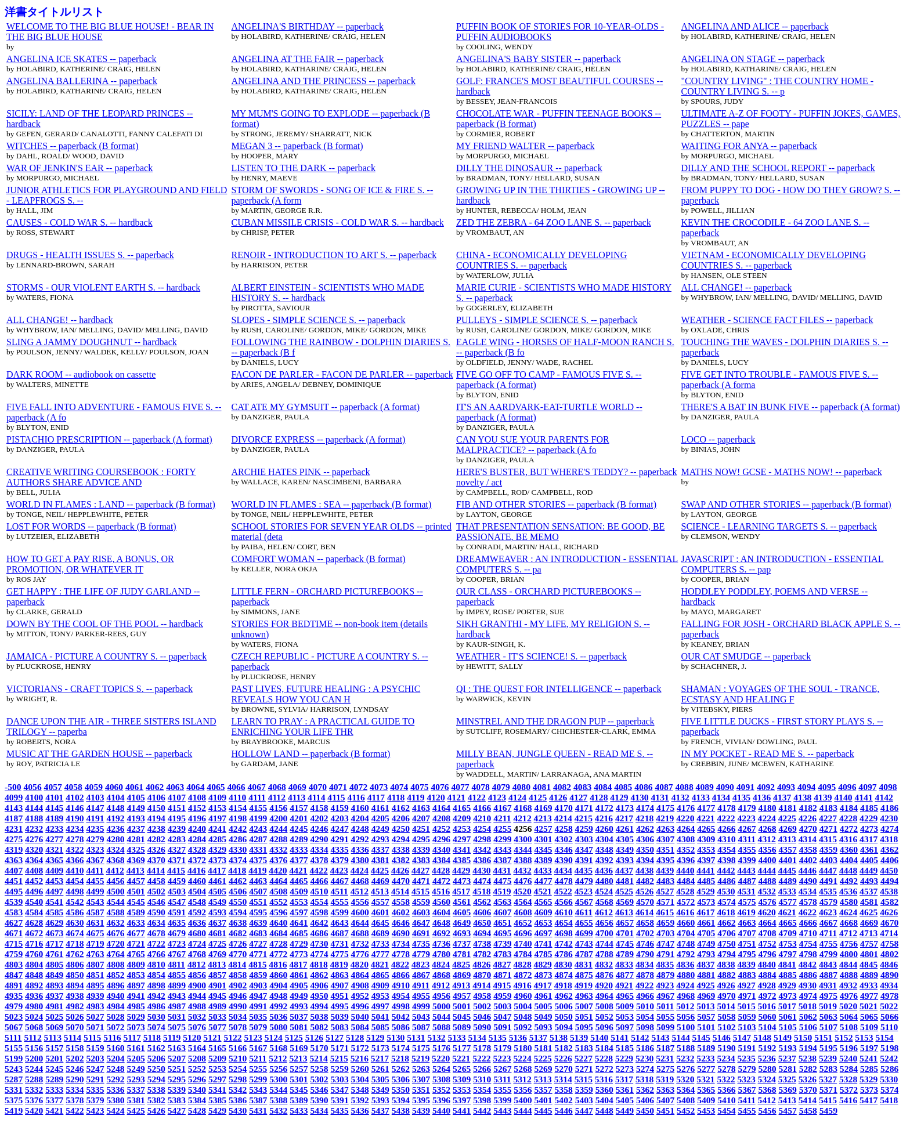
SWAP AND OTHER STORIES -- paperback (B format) (786, 504)
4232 (34, 829)
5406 (645, 1100)
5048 (523, 1016)
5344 (278, 1090)
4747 (665, 943)
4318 (889, 839)
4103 (95, 797)
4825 (461, 964)
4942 (156, 996)
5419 (14, 1110)
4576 (767, 902)
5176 (441, 1048)
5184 (604, 1048)
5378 (75, 1100)
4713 (869, 933)
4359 (828, 849)
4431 (502, 870)
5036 (278, 1016)
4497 (54, 891)
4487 (747, 881)
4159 (340, 808)
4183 (828, 808)
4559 (421, 902)
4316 (848, 839)
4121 (456, 797)
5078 (238, 1027)
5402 (564, 1100)
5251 (177, 1069)
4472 (441, 881)
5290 (75, 1079)
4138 (802, 797)
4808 (115, 964)
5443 (502, 1110)
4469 (380, 881)
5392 (360, 1100)
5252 (197, 1069)
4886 (808, 975)
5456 (767, 1110)
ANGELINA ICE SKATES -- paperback (81, 59)
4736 (441, 943)
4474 (482, 881)
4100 (34, 797)
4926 (726, 985)
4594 (238, 912)
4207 (421, 818)
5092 (523, 1027)
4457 (136, 881)
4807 (95, 964)
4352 (686, 849)
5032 (197, 1016)
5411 (746, 1100)
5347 (340, 1090)
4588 (115, 912)
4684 (278, 933)
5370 (808, 1090)
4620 (767, 912)
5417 (869, 1100)
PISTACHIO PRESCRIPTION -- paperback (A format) (109, 439)
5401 (543, 1100)
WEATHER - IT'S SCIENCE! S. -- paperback (541, 656)
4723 (177, 943)
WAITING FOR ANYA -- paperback (749, 146)
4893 (54, 985)
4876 (604, 975)
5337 (136, 1090)
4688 (360, 933)
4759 (14, 954)
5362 (645, 1090)
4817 (298, 964)
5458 (808, 1110)
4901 (217, 985)
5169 (299, 1048)
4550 (238, 902)
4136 (762, 797)
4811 (176, 964)
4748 (686, 943)
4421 (298, 870)
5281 (788, 1069)
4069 (297, 787)
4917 (543, 985)
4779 (421, 954)
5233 (705, 1058)
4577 (788, 902)
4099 (14, 797)
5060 (767, 1016)
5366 (726, 1090)
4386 (482, 860)
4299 (502, 839)
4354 (726, 849)
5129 (375, 1037)
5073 (136, 1027)
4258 (564, 829)
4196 (197, 818)
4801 (869, 954)
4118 (396, 797)
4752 (767, 943)
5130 (396, 1037)
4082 (562, 787)
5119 (171, 1037)
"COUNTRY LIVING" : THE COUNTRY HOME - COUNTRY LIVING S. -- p (777, 86)
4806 (75, 964)
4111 (256, 797)
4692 (441, 933)
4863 (340, 975)
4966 (645, 996)
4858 (238, 975)
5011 (665, 1006)
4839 (747, 964)
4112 (277, 797)
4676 (115, 933)
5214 (319, 1058)
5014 (726, 1006)
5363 (665, 1090)
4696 (523, 933)
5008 (604, 1006)
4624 (848, 912)
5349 (380, 1090)
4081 (542, 787)
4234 (75, 829)
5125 (294, 1037)
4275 (14, 839)
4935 (14, 996)
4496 (34, 891)
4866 (401, 975)
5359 (584, 1090)
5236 (767, 1058)
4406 (889, 860)
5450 (645, 1110)
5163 (177, 1048)
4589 (136, 912)
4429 (461, 870)
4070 (318, 787)
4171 (584, 808)
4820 (360, 964)
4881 (706, 975)
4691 (421, 933)
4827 (502, 964)
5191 (747, 1048)
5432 (278, 1110)
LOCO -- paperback (718, 439)
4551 (258, 902)
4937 (54, 996)
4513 (380, 891)
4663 (747, 922)
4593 (217, 912)
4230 (889, 818)
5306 (401, 1079)
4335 (340, 849)
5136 (518, 1037)
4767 (177, 954)
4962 (564, 996)
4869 (462, 975)
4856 (197, 975)
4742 (564, 943)
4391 (584, 860)
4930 (808, 985)
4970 (726, 996)
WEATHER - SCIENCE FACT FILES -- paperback (777, 320)
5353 (462, 1090)
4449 (869, 870)
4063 (175, 787)
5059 (747, 1016)
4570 (645, 902)
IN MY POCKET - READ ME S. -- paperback (767, 754)
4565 (543, 902)
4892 (34, 985)
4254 (482, 829)
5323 (747, 1079)
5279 (747, 1069)
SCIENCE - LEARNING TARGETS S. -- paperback (779, 526)
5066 (889, 1016)
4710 (808, 933)
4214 (563, 818)
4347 (584, 849)
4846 (889, 964)
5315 (584, 1079)
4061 (134, 787)
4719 (95, 943)
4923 (665, 985)
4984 (115, 1006)
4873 (543, 975)
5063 (828, 1016)
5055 (665, 1016)
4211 (502, 818)
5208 (197, 1058)
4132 (680, 797)
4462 (238, 881)
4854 (156, 975)
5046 (482, 1016)
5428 (197, 1110)
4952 (360, 996)
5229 (624, 1058)
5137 (538, 1037)
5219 (420, 1058)
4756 (849, 943)
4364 (34, 860)
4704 (686, 933)
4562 (482, 902)
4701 (625, 933)
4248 (360, 829)
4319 (14, 849)
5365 (706, 1090)
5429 (217, 1110)
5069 (54, 1027)
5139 (579, 1037)
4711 (828, 933)
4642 (319, 922)
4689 (380, 933)
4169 (543, 808)
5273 (625, 1069)
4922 (644, 985)
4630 (75, 922)
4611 (584, 912)
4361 (869, 849)
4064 (195, 787)
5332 (34, 1090)
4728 (278, 943)
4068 (277, 787)
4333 (299, 849)
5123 (253, 1037)
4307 (665, 839)
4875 (584, 975)
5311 (502, 1079)
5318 (644, 1079)
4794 (726, 954)
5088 (441, 1027)
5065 (869, 1016)
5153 (864, 1037)
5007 (584, 1006)
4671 (14, 933)
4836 (685, 964)
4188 (34, 818)
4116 (356, 797)
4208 (441, 818)
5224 (522, 1058)
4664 (767, 922)
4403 (828, 860)
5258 (319, 1069)
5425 (136, 1110)
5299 (258, 1079)
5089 (462, 1027)
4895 (95, 985)
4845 (869, 964)
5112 (32, 1037)
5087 (421, 1027)
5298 (238, 1079)
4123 (497, 797)
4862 (319, 975)
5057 (706, 1016)
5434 (319, 1110)
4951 (340, 996)
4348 (604, 849)
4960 (523, 996)
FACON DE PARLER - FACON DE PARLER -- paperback (342, 374)
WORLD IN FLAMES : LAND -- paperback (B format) (110, 504)
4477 (543, 881)
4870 (482, 975)
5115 (92, 1037)
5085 (380, 1027)
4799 (828, 954)
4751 (747, 943)
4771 (258, 954)
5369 (788, 1090)
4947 (258, 996)
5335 (95, 1090)
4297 (462, 839)
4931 (828, 985)
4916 (522, 985)
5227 (584, 1058)
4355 (747, 849)
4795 (747, 954)
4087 (664, 787)
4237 (136, 829)
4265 (706, 829)
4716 (34, 943)
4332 (278, 849)
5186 (645, 1048)
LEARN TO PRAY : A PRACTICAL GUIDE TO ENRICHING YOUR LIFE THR (323, 726)
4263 (665, 829)
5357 (543, 1090)
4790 (645, 954)
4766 (156, 954)
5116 (112, 1037)
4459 (177, 881)
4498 (75, 891)
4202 (319, 818)
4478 (564, 881)
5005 (543, 1006)
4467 (340, 881)
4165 (462, 808)
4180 (767, 808)
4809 (136, 964)
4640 (278, 922)
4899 (177, 985)
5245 (54, 1069)
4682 (238, 933)
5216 (360, 1058)
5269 (543, 1069)
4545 (136, 902)
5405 (625, 1100)
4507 (258, 891)
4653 (543, 922)
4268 (767, 829)
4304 (604, 839)
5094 (564, 1027)
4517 (461, 891)
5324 (767, 1079)
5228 (604, 1058)
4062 (155, 787)
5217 (380, 1058)
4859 (258, 975)
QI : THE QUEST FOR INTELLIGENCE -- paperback (559, 689)
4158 (319, 808)
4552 (278, 902)
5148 (762, 1037)
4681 (217, 933)
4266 (726, 829)
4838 (726, 964)
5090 (482, 1027)
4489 (788, 881)
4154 (238, 808)
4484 (686, 881)
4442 (726, 870)
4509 (299, 891)
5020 (848, 1006)
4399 (747, 860)
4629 (54, 922)
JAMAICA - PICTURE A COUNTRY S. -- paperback (106, 656)
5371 (828, 1090)
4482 (645, 881)
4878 (645, 975)
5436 (360, 1110)
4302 (564, 839)
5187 (665, 1048)
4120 (436, 797)
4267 (747, 829)
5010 (645, 1006)
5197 (869, 1048)
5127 (335, 1037)
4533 (787, 891)
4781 (462, 954)
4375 (258, 860)
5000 (441, 1006)
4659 (665, 922)
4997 (380, 1006)
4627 (14, 922)
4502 (156, 891)
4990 (238, 1006)
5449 (625, 1110)
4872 (523, 975)
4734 (401, 943)
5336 (115, 1090)
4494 (889, 881)
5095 (584, 1027)
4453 (54, 881)
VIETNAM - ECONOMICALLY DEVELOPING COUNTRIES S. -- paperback (773, 260)
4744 (604, 943)
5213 (298, 1058)
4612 (604, 912)
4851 (95, 975)
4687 (340, 933)
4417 (217, 870)
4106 (156, 797)
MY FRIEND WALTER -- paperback (525, 146)
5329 (869, 1079)
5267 (502, 1069)
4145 (54, 808)
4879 (665, 975)
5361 (625, 1090)
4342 (482, 849)
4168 (523, 808)
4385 (462, 860)
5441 (462, 1110)
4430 (481, 870)
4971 (747, 996)
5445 (543, 1110)
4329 (217, 849)
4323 (95, 849)
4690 (401, 933)
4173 (625, 808)
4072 (358, 787)
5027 (95, 1016)
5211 (257, 1058)
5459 (828, 1110)
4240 (197, 829)
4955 (421, 996)
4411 (94, 870)
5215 (339, 1058)
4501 (136, 891)
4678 (156, 933)
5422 (75, 1110)
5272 (604, 1069)
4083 (582, 787)
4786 (564, 954)
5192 (767, 1048)
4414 (156, 870)
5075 (177, 1027)
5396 (441, 1100)
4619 (747, 912)
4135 (741, 797)
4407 (14, 870)
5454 (726, 1110)
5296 (197, 1079)
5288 (34, 1079)
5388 (278, 1100)
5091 (502, 1027)
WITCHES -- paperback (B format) (72, 146)
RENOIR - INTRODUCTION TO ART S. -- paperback (334, 255)
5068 (34, 1027)
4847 (14, 975)
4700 (604, 933)
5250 (156, 1069)
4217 (624, 818)
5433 (299, 1110)
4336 (360, 849)
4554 (319, 902)
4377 (299, 860)
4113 (296, 797)
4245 (299, 829)
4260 (604, 829)
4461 (217, 881)
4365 (54, 860)
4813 (217, 964)
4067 (257, 787)
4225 (787, 818)
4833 (624, 964)
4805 (54, 964)
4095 (827, 787)
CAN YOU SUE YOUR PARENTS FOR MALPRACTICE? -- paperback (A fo (532, 444)
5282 (808, 1069)
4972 (767, 996)
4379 (340, 860)
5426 (156, 1110)
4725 (217, 943)
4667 (828, 922)
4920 (604, 985)
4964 (604, 996)
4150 (156, 808)
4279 (95, 839)
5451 (665, 1110)
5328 (848, 1079)
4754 (808, 943)
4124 (517, 797)
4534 (808, 891)
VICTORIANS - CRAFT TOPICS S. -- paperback (99, 689)
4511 (339, 891)
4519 (502, 891)
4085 (623, 787)
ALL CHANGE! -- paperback (736, 287)
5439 (421, 1110)
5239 (828, 1058)
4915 (502, 985)
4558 (401, 902)
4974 (808, 996)
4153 (217, 808)
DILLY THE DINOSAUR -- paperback (529, 168)
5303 (340, 1079)
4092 (766, 787)
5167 (258, 1048)
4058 (73, 787)
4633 (136, 922)
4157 (299, 808)
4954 (401, 996)
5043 (421, 1016)
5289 (54, 1079)
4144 (34, 808)
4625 (869, 912)
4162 (401, 808)
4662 (726, 922)
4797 (788, 954)
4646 (401, 922)
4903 (258, 985)
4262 (645, 829)
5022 (889, 1006)
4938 (75, 996)
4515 (420, 891)
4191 (95, 818)
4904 (278, 985)
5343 (258, 1090)
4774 (319, 954)
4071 (338, 787)
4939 (95, 996)
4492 (849, 881)
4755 (828, 943)
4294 (401, 839)
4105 (136, 797)
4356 (767, 849)
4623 (828, 912)
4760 (34, 954)
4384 (441, 860)
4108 (197, 797)
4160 (360, 808)
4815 (257, 964)
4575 (747, 902)
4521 (543, 891)
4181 (788, 808)
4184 (849, 808)
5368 (767, 1090)
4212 (522, 818)
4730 (319, 943)
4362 (889, 849)
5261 (380, 1069)
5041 (380, 1016)
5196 (849, 1048)
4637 (217, 922)
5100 (686, 1027)
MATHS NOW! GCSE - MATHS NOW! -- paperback (781, 472)
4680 (197, 933)
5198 (889, 1048)
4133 (701, 797)
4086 (643, 787)
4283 (177, 839)
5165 (217, 1048)
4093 (786, 787)
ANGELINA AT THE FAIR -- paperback (308, 59)
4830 (563, 964)
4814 (237, 964)
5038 (319, 1016)
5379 (95, 1100)
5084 (360, 1027)
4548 (197, 902)
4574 (726, 902)
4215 (584, 818)
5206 (156, 1058)
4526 (644, 891)
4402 (808, 860)
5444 (523, 1110)
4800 (849, 954)
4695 (502, 933)
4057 (53, 787)
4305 (625, 839)
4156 (278, 808)
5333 (54, 1090)
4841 (787, 964)
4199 (258, 818)
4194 (156, 818)
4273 (869, 829)
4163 (421, 808)
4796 (767, 954)
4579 (828, 902)
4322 (75, 849)
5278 (726, 1069)
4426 (400, 870)
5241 (869, 1058)
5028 (115, 1016)
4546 (156, 902)
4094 (806, 787)
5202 (75, 1058)
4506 (238, 891)
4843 (828, 964)
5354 (482, 1090)
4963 (584, 996)
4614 (644, 912)
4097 (867, 787)
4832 (604, 964)
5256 (278, 1069)
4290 (319, 839)
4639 (258, 922)
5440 (441, 1110)
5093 (543, 1027)
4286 (238, 839)
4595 (258, 912)
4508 (278, 891)
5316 (604, 1079)
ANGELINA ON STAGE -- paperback (753, 59)
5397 (462, 1100)
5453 (706, 1110)
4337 (380, 849)
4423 (339, 870)
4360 (849, 849)
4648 (441, 922)
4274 (889, 829)
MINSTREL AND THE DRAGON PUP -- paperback (555, 721)
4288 (278, 839)
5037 (299, 1016)
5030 (156, 1016)
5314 (563, 1079)
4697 (543, 933)
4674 (75, 933)
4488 (767, 881)
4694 (482, 933)
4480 (604, 881)
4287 (258, 839)
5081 (299, 1027)
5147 (742, 1037)
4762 (75, 954)
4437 (624, 870)
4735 (421, 943)
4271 (828, 829)
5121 (212, 1037)
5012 (685, 1006)
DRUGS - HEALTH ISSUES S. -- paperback (90, 255)
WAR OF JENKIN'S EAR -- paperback (79, 168)
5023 (14, 1016)
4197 (217, 818)
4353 (706, 849)
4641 (299, 922)
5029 (136, 1016)
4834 (644, 964)
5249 (136, 1069)
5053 (625, 1016)
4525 (624, 891)
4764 (115, 954)
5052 (604, 1016)
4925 (705, 985)
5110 (889, 1027)
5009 (625, 1006)
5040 (360, 1016)
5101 (706, 1027)
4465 (299, 881)
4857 (217, 975)
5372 (849, 1090)
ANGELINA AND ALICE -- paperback (755, 26)
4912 (441, 985)
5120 (192, 1037)
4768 (197, 954)
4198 (238, 818)
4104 (115, 797)
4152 (197, 808)
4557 (380, 902)
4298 (482, 839)
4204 (360, 818)
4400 (767, 860)
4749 (706, 943)
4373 (217, 860)
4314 (808, 839)
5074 (156, 1027)
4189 (54, 818)
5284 (849, 1069)
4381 (380, 860)
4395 (665, 860)
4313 (787, 839)
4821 (380, 964)
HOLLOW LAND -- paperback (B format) (311, 754)
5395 (421, 1100)
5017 (787, 1006)
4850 (75, 975)
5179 (502, 1048)
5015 (747, 1006)
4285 (217, 839)
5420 (34, 1110)
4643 (340, 922)
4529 (705, 891)
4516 (441, 891)
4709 (788, 933)
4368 (115, 860)
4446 (808, 870)
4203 (340, 818)
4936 (34, 996)
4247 (340, 829)
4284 (197, 839)
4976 (849, 996)
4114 (316, 797)
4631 (95, 922)
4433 (543, 870)
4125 (538, 797)
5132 (436, 1037)
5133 (456, 1037)
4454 (75, 881)
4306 (645, 839)
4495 (14, 891)
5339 (177, 1090)
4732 (360, 943)
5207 (177, 1058)
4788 (604, 954)
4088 (685, 787)
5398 (482, 1100)
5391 (340, 1100)
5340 (197, 1090)
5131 (416, 1037)
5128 (355, 1037)
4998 (401, 1006)
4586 (75, 912)
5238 (808, 1058)
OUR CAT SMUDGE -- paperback (746, 656)
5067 (14, 1027)
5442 (482, 1110)
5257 (299, 1069)
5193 (788, 1048)
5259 (340, 1069)
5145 (701, 1037)
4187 (14, 818)
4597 (299, 912)
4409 (54, 870)
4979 (14, 1006)
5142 (640, 1037)
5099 (665, 1027)
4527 (665, 891)
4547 (177, 902)
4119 (415, 797)
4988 (197, 1006)
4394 (645, 860)
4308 (686, 839)
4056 (33, 787)
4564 (523, 902)
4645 (380, 922)
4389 (543, 860)
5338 (156, 1090)
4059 (94, 787)
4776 (360, 954)
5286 (889, 1069)
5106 (808, 1027)
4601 (380, 912)
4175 (665, 808)
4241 (217, 829)
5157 (54, 1048)
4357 (788, 849)
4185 (869, 808)
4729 (299, 943)
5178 (482, 1048)
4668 (849, 922)
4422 (319, 870)
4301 (543, 839)
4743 (584, 943)
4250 (401, 829)
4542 (75, 902)
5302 (319, 1079)
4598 (319, 912)
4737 (462, 943)
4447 (828, 870)
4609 (543, 912)
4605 (462, 912)
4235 (95, 829)
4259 (584, 829)
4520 (522, 891)
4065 (216, 787)
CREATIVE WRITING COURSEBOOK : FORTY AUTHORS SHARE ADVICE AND (101, 477)
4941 (136, 996)
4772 (278, 954)
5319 (665, 1079)
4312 (767, 839)
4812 (196, 964)
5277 (706, 1069)
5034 (238, 1016)
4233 (54, 829)
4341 (462, 849)
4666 (808, 922)
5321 (705, 1079)
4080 (521, 787)
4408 (34, 870)
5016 (767, 1006)
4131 (660, 797)
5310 (482, 1079)
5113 (53, 1037)
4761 (54, 954)
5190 (726, 1048)
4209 (462, 818)
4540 (34, 902)
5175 (421, 1048)
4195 (177, 818)
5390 (319, 1100)
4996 (360, 1006)
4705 (706, 933)
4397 (706, 860)
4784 (523, 954)
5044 (441, 1016)
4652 (523, 922)
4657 (625, 922)
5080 (278, 1027)
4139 (823, 797)
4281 (136, 839)
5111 (13, 1037)
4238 (156, 829)
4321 (54, 849)
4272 (849, 829)
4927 (747, 985)
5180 (523, 1048)
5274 (645, 1069)
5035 (258, 1016)
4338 (401, 849)
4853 (136, 975)
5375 (14, 1100)
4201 (299, 818)
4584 (34, 912)
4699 (584, 933)
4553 (299, 902)
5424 (115, 1110)
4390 (564, 860)
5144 (681, 1037)
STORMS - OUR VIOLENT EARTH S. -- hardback (103, 287)
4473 (462, 881)
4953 (380, 996)
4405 (869, 860)
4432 (522, 870)
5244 (34, 1069)
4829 (543, 964)
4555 (340, 902)
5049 (543, 1016)
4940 (115, 996)
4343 (502, 849)
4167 (502, 808)
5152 (844, 1037)
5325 (787, 1079)
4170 (564, 808)
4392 (604, 860)
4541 (54, 902)
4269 (788, 829)
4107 (177, 797)
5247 (95, 1069)
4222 (726, 818)
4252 (441, 829)
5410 (726, 1100)
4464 (278, 881)
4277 (54, 839)
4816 (278, 964)
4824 (441, 964)
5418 (889, 1100)
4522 (563, 891)
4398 (726, 860)
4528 (685, 891)
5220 (441, 1058)
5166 (238, 1048)
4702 (645, 933)
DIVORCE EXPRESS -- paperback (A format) (319, 439)
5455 (747, 1110)
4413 (136, 870)
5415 (828, 1100)
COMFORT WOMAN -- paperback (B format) (319, 559)
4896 (115, 985)
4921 (624, 985)
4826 (481, 964)
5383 (177, 1100)
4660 (686, 922)
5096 (604, 1027)
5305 (380, 1079)
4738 (482, 943)
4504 (197, 891)
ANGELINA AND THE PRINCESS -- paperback (324, 81)
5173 (380, 1048)
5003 (502, 1006)
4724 (197, 943)
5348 (360, 1090)
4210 (482, 818)
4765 (136, 954)
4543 (95, 902)
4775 (340, 954)
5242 (889, 1058)
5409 (706, 1100)
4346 (564, 849)
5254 (238, 1069)
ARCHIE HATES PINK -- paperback (301, 472)
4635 (177, 922)
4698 (564, 933)
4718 (75, 943)
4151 (177, 808)
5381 (136, 1100)
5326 (808, 1079)
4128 (599, 797)
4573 (706, 902)
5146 (722, 1037)
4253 (462, 829)
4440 (685, 870)
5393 (380, 1100)
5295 (177, 1079)
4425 (380, 870)
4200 (278, 818)
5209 (217, 1058)
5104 (767, 1027)
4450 (889, 870)
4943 (177, 996)
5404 (604, 1100)
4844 (848, 964)
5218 (400, 1058)
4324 (115, 849)
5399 (502, 1100)
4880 (686, 975)
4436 (604, 870)
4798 (808, 954)
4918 (563, 985)
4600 (360, 912)
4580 (849, 902)
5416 (848, 1100)
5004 (523, 1006)
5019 (828, 1006)
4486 (726, 881)
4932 (848, 985)
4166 (482, 808)
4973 (788, 996)
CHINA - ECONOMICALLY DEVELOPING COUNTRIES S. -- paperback (541, 260)
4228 (848, 818)
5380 (115, 1100)
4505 (217, 891)
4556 (360, 902)
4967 (665, 996)
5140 (599, 1037)
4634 (156, 922)
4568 (604, 902)
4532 (767, 891)
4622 (808, 912)
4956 (441, 996)
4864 (360, 975)
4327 (177, 849)
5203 (95, 1058)
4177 (706, 808)
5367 (747, 1090)
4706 (726, 933)
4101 (54, 797)
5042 (401, 1016)
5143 (660, 1037)
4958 (482, 996)
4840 (767, 964)
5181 (543, 1048)
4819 (339, 964)
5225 (543, 1058)
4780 (441, 954)
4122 (477, 797)
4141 (863, 797)
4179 (747, 808)
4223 (747, 818)
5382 (156, 1100)
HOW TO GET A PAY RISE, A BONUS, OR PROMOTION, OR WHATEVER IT (90, 564)
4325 (136, 849)
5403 (584, 1100)
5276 (686, 1069)
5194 (808, 1048)
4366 (75, 860)
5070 (75, 1027)
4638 (238, 922)
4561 (462, 902)
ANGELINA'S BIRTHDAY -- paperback (308, 26)
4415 (176, 870)
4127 (578, 797)
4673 (54, 933)
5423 (95, 1110)
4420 (278, 870)
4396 (686, 860)
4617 (705, 912)
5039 (340, 1016)
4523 (584, 891)
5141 (620, 1037)
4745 (625, 943)
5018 (808, 1006)
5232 (685, 1058)
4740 (523, 943)
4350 (645, 849)
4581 (869, 902)
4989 (217, 1006)
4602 (401, 912)
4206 (401, 818)
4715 (14, 943)
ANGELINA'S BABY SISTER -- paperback (538, 59)
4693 (462, 933)
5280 (767, 1069)
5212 (278, 1058)
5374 (889, 1090)
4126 (558, 797)
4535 (828, 891)
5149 (783, 1037)
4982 (75, 1006)
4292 (360, 839)
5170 (319, 1048)
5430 (238, 1110)
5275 (665, 1069)
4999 (421, 1006)
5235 (747, 1058)
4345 (543, 849)
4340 (441, 849)
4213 (543, 818)
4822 (400, 964)
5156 (34, 1048)
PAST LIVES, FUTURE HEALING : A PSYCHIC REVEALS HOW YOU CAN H (326, 694)
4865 (380, 975)
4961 (543, 996)
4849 (54, 975)
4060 (114, 787)
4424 (360, 870)
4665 (788, 922)
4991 (258, 1006)
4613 (624, 912)
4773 (299, 954)
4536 (848, 891)
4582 (889, 902)
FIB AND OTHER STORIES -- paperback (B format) (556, 504)
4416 (196, 870)
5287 (14, 1079)
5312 (522, 1079)
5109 (869, 1027)
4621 (787, 912)
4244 (278, 829)
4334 (319, 849)
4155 (258, 808)
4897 (136, 985)
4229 (869, 818)
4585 (54, 912)
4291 (340, 839)
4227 (828, 818)
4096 (847, 787)
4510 (319, 891)
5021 (869, 1006)
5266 (482, 1069)
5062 (808, 1016)
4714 (889, 933)
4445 (787, 870)
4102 (75, 797)
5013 (705, 1006)
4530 (726, 891)
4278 (75, 839)
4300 (523, 839)
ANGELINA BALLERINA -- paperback (81, 81)
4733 (380, 943)
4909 (380, 985)
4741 (543, 943)
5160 (115, 1048)
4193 (136, 818)
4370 (156, 860)
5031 (177, 1016)
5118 (152, 1037)
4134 (721, 797)
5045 (462, 1016)
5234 (726, 1058)
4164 (441, 808)
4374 (238, 860)
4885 (788, 975)
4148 (115, 808)
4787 (584, 954)
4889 (869, 975)
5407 (665, 1100)
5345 (299, 1090)
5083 (340, 1027)
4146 (75, 808)
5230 (644, 1058)
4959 (502, 996)
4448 (848, 870)
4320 (34, 849)
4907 (340, 985)
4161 (380, 808)
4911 (420, 985)
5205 (136, 1058)
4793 (706, 954)
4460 (197, 881)
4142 (884, 797)
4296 (441, 839)
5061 (788, 1016)
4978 (889, 996)
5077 (217, 1027)
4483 (665, 881)
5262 (401, 1069)
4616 (685, 912)
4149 (136, 808)
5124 (274, 1037)
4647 (421, 922)
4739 (502, 943)
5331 (14, 1090)
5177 (462, 1048)
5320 (685, 1079)
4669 (869, 922)
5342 (238, 1090)
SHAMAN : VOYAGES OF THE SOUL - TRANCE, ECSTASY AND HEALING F (780, 694)
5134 (477, 1037)
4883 (747, 975)
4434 (563, 870)
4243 (258, 829)
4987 (177, 1006)
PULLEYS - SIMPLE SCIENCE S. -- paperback (546, 320)
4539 (14, 902)
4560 (441, 902)
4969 (706, 996)
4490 (808, 881)
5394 (401, 1100)
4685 (299, 933)
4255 (502, 829)
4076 (440, 787)
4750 (726, 943)
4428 (441, 870)
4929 (787, 985)
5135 (498, 1037)
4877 (625, 975)
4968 (686, 996)
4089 (705, 787)
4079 (501, 787)
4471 (421, 881)
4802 (889, 954)
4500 (115, 891)
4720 (115, 943)
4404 (849, 860)
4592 (197, 912)
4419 (257, 870)
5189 (706, 1048)
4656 (604, 922)
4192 (115, 818)
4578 (808, 902)
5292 (115, 1079)
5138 (559, 1037)
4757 (869, 943)
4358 (808, 849)
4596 (278, 912)
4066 (236, 787)
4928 (767, 985)
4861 (299, 975)
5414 (808, 1100)
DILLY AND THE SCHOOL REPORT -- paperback (778, 168)
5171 (340, 1048)
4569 (625, 902)
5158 (75, 1048)
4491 (828, 881)
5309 (462, 1079)
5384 (197, 1100)
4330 (238, 849)
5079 (258, 1027)
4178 (726, 808)
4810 (156, 964)
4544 (115, 902)
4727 (258, 943)
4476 (523, 881)
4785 (543, 954)
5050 (564, 1016)
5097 (625, 1027)
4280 (115, 839)
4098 (888, 787)
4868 (441, 975)
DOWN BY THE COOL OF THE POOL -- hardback (104, 624)
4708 (767, 933)
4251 (421, 829)
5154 (884, 1037)
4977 (869, 996)
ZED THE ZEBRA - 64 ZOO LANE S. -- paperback (553, 222)
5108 (849, 1027)
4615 (665, 912)
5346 (319, 1090)
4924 (685, 985)
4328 (197, 849)
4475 (502, 881)
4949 (299, 996)
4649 (462, 922)
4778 (401, 954)
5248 (115, 1069)
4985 (136, 1006)
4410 (75, 870)
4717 (54, 943)
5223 (502, 1058)
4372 (197, 860)
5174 (401, 1048)
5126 (314, 1037)
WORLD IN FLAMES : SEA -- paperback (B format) (332, 504)
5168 (278, 1048)
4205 (380, 818)
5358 (564, 1090)
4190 (75, 818)
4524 (604, 891)
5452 (686, 1110)
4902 (238, 985)
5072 (115, 1027)
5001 (462, 1006)
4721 (136, 943)
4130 (639, 797)
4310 (726, 839)
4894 (75, 985)
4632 (115, 922)
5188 (686, 1048)
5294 (156, 1079)
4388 (523, 860)
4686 (319, 933)
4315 (828, 839)
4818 (319, 964)
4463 (258, 881)
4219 (665, 818)
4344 (523, 849)
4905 (299, 985)
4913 (461, 985)
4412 (115, 870)
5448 (604, 1110)
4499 (95, 891)
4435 (584, 870)
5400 (523, 1100)
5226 (563, 1058)
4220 (685, 818)
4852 (115, 975)
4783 (502, 954)
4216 (604, 818)
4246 (319, 829)
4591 (177, 912)
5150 (803, 1037)
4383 (421, 860)
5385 (217, 1100)
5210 (238, 1058)
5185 (625, 1048)
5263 (421, 1069)
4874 (564, 975)
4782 (482, 954)
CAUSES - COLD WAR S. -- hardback (79, 222)
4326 (156, 849)
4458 (156, 881)
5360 (604, 1090)
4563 (502, 902)
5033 (217, 1016)
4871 (502, 975)
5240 (848, 1058)
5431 (258, 1110)
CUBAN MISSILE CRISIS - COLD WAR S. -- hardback (338, 222)
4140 (843, 797)
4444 (767, 870)
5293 (136, 1079)
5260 (360, 1069)
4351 (665, 849)
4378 (319, 860)
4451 (14, 881)
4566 (564, 902)
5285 (869, 1069)
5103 (747, 1027)
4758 (889, 943)
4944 (197, 996)
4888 (849, 975)
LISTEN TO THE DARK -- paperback (303, 168)
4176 (686, 808)
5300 (278, 1079)
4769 (217, 954)
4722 (156, 943)
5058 (726, 1016)
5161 (136, 1048)
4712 (848, 933)
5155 (14, 1048)
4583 (14, 912)
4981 (54, 1006)
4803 (14, 964)
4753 (788, 943)
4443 (747, 870)
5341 (217, 1090)
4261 (625, 829)
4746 (645, 943)
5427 (177, 1110)
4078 (481, 787)
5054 (645, 1016)
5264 (441, 1069)
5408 (686, 1100)
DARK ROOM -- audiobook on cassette (81, 374)
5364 (686, 1090)
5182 (564, 1048)
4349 (625, 849)
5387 (258, 1100)
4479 (584, 881)
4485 (706, 881)
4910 (401, 985)
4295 (421, 839)
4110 (237, 797)
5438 (401, 1110)
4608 (523, 912)
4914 (481, 985)
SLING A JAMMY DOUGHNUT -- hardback (91, 342)
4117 (376, 797)
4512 (360, 891)
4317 (869, 839)
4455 (95, 881)
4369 (136, 860)
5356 (523, 1090)
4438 (644, 870)
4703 (665, 933)
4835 (665, 964)
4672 (34, 933)
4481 (625, 881)
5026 (75, 1016)
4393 (625, 860)
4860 (278, 975)
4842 (808, 964)
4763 (95, 954)
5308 (441, 1079)
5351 (421, 1090)
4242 (238, 829)
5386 (238, 1100)
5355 (502, 1090)
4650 (482, 922)
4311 (746, 839)
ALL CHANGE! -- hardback (59, 320)
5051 (584, 1016)
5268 (523, 1069)
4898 (156, 985)
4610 (564, 912)
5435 (340, 1110)
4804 (34, 964)
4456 (115, 881)
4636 (197, 922)
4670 (889, 922)
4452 (34, 881)
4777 (380, 954)
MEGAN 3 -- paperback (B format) (297, 146)
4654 (564, 922)
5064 (849, 1016)
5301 (299, 1079)
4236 (115, 829)
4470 (401, 881)
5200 (34, 1058)
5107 (828, 1027)
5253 (217, 1069)
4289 (299, 839)
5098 (645, 1027)
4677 (136, 933)
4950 (319, 996)
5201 (54, 1058)
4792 (686, 954)
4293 (380, 839)
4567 (584, 902)
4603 (421, 912)
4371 (177, 860)
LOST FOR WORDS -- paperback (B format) (91, 526)
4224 (767, 818)
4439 (665, 870)
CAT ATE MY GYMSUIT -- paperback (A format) (326, 407)
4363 (14, 860)
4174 (645, 808)
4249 (380, 829)
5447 (584, 1110)
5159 (95, 1048)
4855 (177, 975)
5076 (197, 1027)
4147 (95, 808)
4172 (604, 808)
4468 (360, 881)
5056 (686, 1016)
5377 (54, 1100)
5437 (380, 1110)
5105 (788, 1027)
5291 (95, 1079)
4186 (889, 808)
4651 (502, 922)
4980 (34, 1006)
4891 (14, 985)
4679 (177, 933)
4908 (360, 985)
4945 (217, 996)
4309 (706, 839)
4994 (319, 1006)
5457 (788, 1110)
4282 (156, 839)
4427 (420, 870)
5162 (156, 1048)
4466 (319, 881)
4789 (625, 954)
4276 (34, 839)
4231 (14, 829)
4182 (808, 808)
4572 (686, 902)
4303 (584, 839)
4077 (460, 787)
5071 (95, 1027)
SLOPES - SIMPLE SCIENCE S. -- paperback (319, 320)
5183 (584, 1048)
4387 (502, 860)
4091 (745, 787)
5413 (787, 1100)
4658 (645, 922)
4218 (644, 818)
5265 (462, 1069)
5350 (401, 1090)
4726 (238, 943)
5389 (299, 1100)
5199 (14, 1058)
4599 (340, 912)
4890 (889, 975)
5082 (319, 1027)
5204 (115, 1058)
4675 (95, 933)
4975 (828, 996)
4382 (401, 860)
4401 (788, 860)
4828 (522, 964)
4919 (584, 985)
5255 (258, 1069)
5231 (665, 1058)
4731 (340, 943)
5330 (889, 1079)
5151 (823, 1037)
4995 (340, 1006)
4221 (705, 818)
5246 (75, 1069)
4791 (665, 954)
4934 (889, 985)
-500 (13, 787)
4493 (869, 881)
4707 (747, 933)
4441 (705, 870)
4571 (665, 902)
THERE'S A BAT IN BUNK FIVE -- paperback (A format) (790, 407)
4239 (177, 829)
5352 (441, 1090)
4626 (889, 912)
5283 (828, 1069)
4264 (686, 829)
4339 (421, 849)
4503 (177, 891)
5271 (584, 1069)
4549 (217, 902)
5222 (481, 1058)
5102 (726, 1027)
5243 (14, 1069)
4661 (706, 922)
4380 (360, 860)
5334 (75, 1090)
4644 (360, 922)
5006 (564, 1006)
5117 (132, 1037)
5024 (34, 1016)
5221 (461, 1058)
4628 (34, 922)
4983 (95, 1006)
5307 (421, 1079)
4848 (34, 975)
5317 (624, 1079)
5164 (197, 1048)
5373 (869, 1090)
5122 (232, 1037)
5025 (54, 1016)
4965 (625, 996)
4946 (238, 996)
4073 (379, 787)
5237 (787, 1058)
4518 (481, 891)
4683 (258, 933)
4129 (619, 797)
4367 (95, 860)
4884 (767, 975)
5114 (72, 1037)
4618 (726, 912)
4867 (421, 975)
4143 (14, 808)
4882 (726, 975)
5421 (54, 1110)
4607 (502, 912)
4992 (278, 1006)
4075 (419, 787)
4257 (543, 829)
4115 (336, 797)
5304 (360, 1079)
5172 (360, 1048)
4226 (808, 818)
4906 (319, 985)
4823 (420, 964)
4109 (217, 797)
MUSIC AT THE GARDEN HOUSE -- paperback (99, 754)
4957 (462, 996)
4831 (584, 964)
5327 (828, 1079)
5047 (502, 1016)
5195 (828, 1048)
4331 (258, 849)
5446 (564, 1110)
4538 (889, 891)
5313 (543, 1079)
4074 (399, 787)
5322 (726, 1079)
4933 (869, 985)
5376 (34, 1100)
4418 (237, 870)
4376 (278, 860)
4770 (238, 954)
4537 (869, 891)
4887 (828, 975)
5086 (401, 1027)
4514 (400, 891)
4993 (299, 1006)
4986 (156, 1006)
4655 (584, 922)
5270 (564, 1069)
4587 (95, 912)
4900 (197, 985)
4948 (278, 996)
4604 (441, 912)
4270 (808, 829)
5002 (482, 1006)
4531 (747, 891)
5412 (767, 1100)
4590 (156, 912)
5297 (217, 1079)
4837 (705, 964)
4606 (482, 912)
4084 (603, 787)
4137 (782, 797)
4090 (725, 787)
